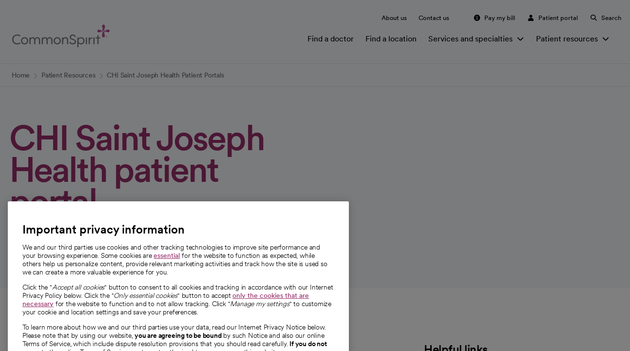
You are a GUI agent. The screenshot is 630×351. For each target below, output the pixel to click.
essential (166, 268)
